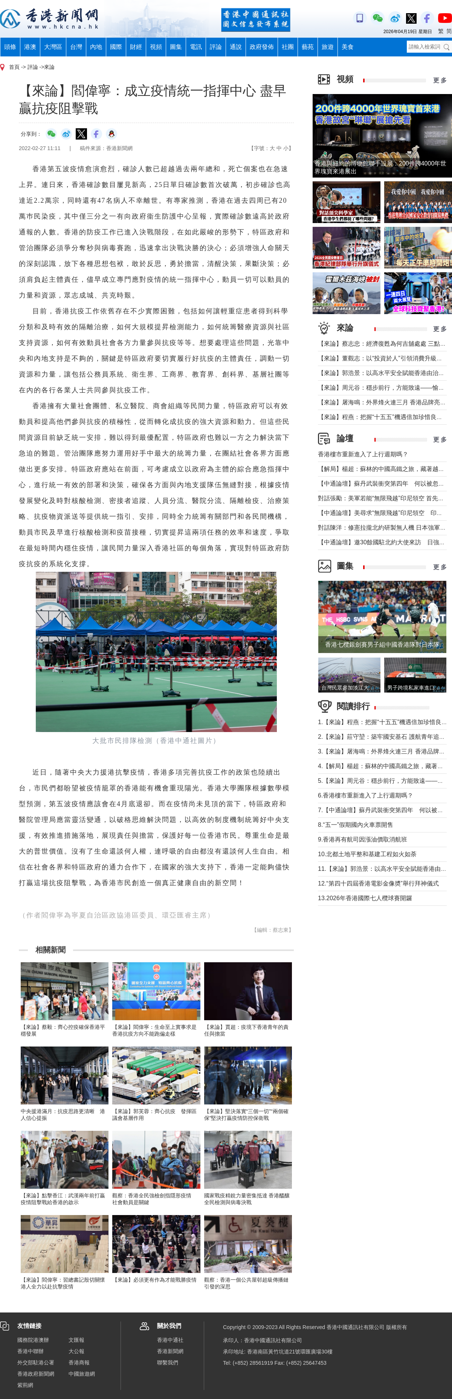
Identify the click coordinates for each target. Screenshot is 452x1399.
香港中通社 (170, 1340)
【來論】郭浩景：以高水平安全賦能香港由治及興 (384, 373)
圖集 (176, 47)
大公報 (76, 1351)
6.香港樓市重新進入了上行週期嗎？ (365, 795)
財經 (136, 47)
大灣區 (53, 47)
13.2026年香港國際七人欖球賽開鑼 (365, 898)
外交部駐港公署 (35, 1363)
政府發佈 (262, 47)
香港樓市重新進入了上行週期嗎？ (363, 454)
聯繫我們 (167, 1363)
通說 (236, 47)
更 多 (440, 80)
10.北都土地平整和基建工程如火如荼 (367, 854)
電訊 (196, 47)
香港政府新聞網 (35, 1374)
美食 (348, 47)
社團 (288, 47)
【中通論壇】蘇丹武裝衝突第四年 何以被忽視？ (384, 483)
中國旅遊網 (82, 1374)
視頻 (156, 47)
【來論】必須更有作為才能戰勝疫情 (154, 1280)
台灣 (76, 47)
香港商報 (79, 1363)
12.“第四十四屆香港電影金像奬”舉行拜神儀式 (378, 883)
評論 (216, 47)
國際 (116, 47)
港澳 (30, 47)
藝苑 (308, 47)
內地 (96, 47)
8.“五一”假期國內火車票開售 (355, 825)
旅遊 (328, 47)
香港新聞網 (170, 1351)
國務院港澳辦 (33, 1340)
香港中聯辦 (30, 1351)
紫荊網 (25, 1385)
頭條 (10, 47)
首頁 (14, 67)
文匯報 (76, 1340)
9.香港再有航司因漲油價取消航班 (362, 839)
